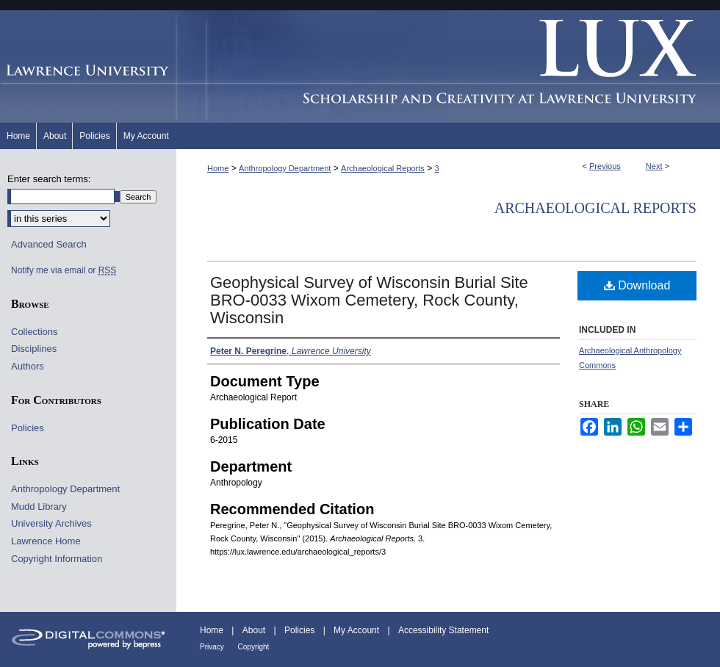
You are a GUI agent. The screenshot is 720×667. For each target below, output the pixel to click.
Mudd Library (39, 506)
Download (637, 285)
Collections (34, 331)
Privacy (213, 647)
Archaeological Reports (383, 168)
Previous (605, 166)
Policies (27, 427)
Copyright (254, 647)
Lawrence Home (46, 541)
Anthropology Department (285, 168)
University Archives (51, 523)
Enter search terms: (48, 178)
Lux (448, 66)
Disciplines (34, 348)
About (255, 630)
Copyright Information (56, 558)
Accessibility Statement (443, 630)
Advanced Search (49, 244)
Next (654, 166)
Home (217, 168)
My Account (357, 630)
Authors (27, 366)
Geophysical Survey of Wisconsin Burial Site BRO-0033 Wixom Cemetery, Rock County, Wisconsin (369, 300)
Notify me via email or (63, 270)
